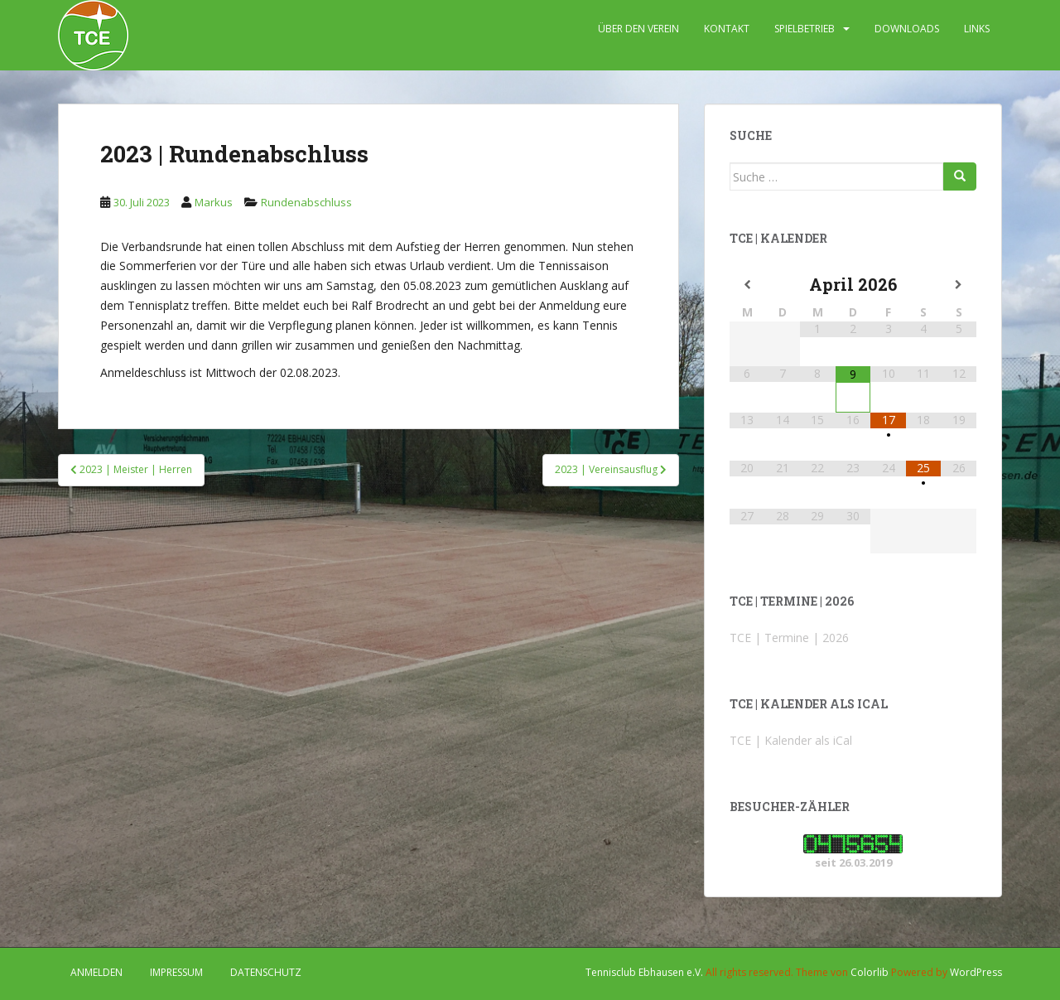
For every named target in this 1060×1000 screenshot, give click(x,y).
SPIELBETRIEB (804, 29)
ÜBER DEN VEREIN (638, 29)
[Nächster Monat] (958, 285)
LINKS (977, 29)
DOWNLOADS (906, 29)
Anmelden (96, 972)
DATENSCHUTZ (265, 972)
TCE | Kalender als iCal (791, 740)
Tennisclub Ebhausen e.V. (644, 972)
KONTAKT (726, 29)
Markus (214, 202)
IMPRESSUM (176, 972)
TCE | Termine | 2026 (789, 637)
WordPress (976, 972)
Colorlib (869, 972)
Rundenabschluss (306, 202)
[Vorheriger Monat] (747, 285)
